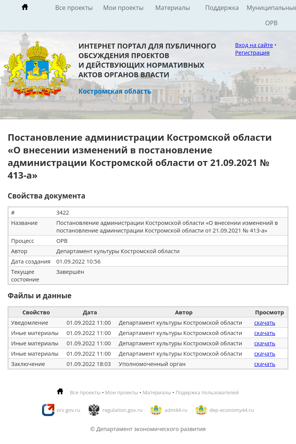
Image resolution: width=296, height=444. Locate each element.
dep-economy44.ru (232, 410)
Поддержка (222, 7)
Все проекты (74, 7)
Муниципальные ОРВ (271, 15)
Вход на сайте (254, 45)
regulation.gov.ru (122, 410)
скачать (264, 322)
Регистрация (252, 52)
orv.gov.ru (68, 410)
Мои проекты (123, 7)
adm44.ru (175, 410)
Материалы (172, 7)
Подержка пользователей (207, 392)
